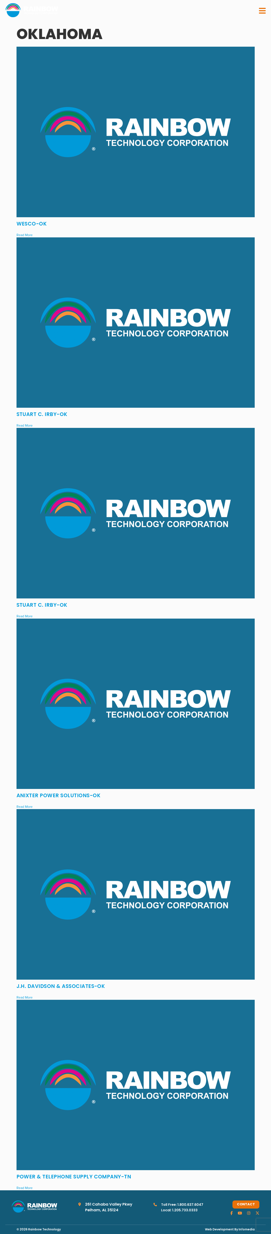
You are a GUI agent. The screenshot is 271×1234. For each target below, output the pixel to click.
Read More (25, 235)
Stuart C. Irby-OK (42, 414)
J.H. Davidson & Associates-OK (61, 986)
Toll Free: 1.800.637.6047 (182, 1205)
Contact (246, 1204)
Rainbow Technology (44, 1229)
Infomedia (247, 1229)
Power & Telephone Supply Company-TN (74, 1177)
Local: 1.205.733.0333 (179, 1210)
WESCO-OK (32, 224)
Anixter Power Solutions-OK (58, 796)
